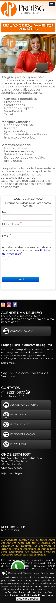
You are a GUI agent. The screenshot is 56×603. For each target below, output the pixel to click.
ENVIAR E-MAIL (15, 415)
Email (5, 235)
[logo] (23, 9)
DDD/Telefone (11, 224)
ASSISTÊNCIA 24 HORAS (20, 405)
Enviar (21, 279)
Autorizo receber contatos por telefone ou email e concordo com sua (26, 250)
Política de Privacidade (38, 595)
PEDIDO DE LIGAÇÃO (19, 434)
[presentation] (24, 267)
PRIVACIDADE (15, 444)
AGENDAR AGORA (18, 331)
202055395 (12, 530)
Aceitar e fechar (28, 598)
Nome (6, 212)
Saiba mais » (8, 362)
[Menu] (52, 4)
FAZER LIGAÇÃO (16, 425)
